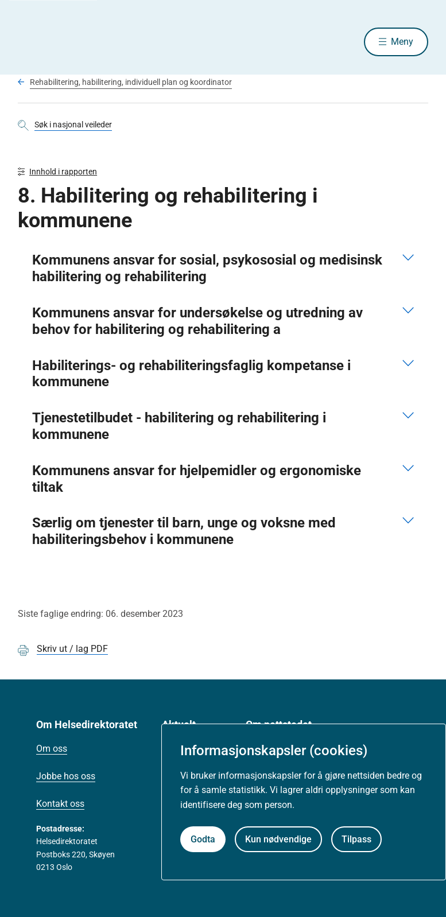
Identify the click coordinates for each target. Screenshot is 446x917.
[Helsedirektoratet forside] (100, 42)
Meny (402, 41)
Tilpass (356, 839)
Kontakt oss (60, 803)
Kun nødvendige (278, 839)
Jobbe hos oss (65, 776)
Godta (203, 839)
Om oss (51, 748)
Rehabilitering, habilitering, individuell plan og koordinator (131, 82)
